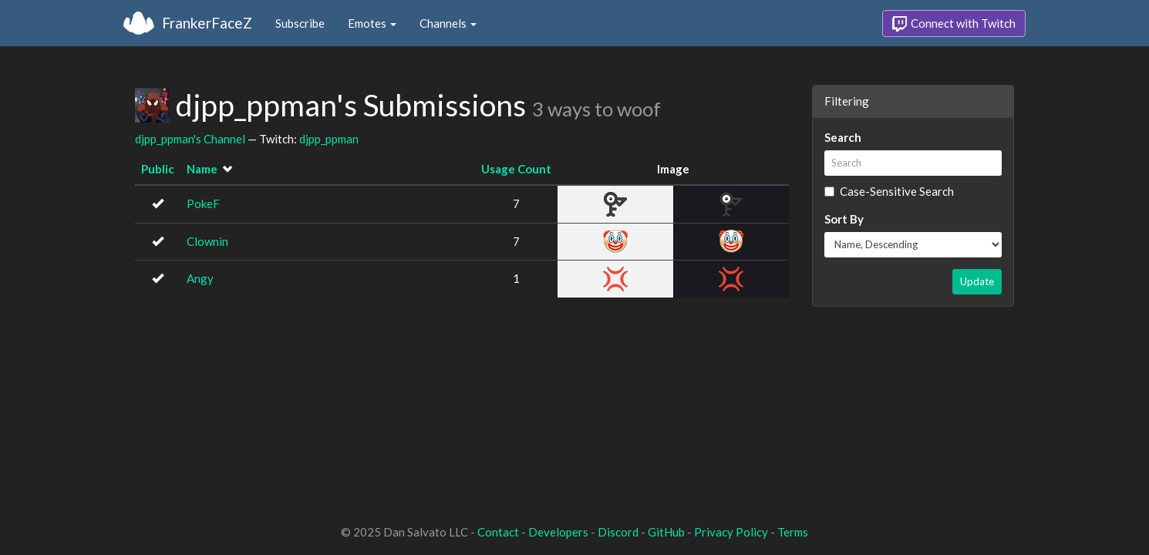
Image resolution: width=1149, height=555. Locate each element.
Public (157, 169)
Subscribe (300, 23)
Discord (618, 532)
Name (202, 169)
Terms (792, 532)
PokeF (203, 203)
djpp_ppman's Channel (190, 139)
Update (977, 281)
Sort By (844, 219)
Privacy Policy (731, 532)
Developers (558, 532)
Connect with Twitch (954, 24)
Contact (498, 532)
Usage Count (516, 169)
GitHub (666, 532)
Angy (200, 278)
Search (842, 137)
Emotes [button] (372, 23)
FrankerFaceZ (207, 23)
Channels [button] (448, 23)
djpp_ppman (329, 139)
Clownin (207, 241)
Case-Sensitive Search (889, 191)
